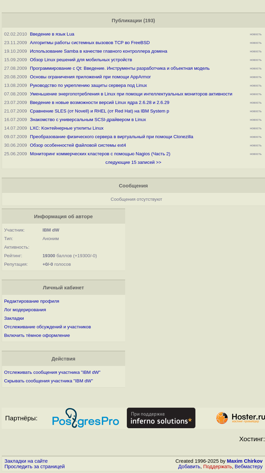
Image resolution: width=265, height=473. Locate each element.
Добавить (189, 466)
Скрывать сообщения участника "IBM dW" (48, 380)
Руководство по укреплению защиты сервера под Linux (88, 85)
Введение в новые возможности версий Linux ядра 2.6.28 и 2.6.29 (99, 102)
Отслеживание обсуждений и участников (47, 326)
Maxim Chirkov (245, 461)
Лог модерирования (25, 309)
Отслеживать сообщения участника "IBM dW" (52, 372)
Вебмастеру (249, 466)
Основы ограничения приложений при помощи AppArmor (90, 76)
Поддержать (217, 466)
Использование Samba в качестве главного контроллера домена (98, 51)
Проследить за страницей (34, 466)
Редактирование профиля (31, 301)
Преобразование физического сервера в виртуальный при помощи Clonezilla (111, 136)
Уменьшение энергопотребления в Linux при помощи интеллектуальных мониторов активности (131, 93)
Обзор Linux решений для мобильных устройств (81, 59)
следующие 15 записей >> (133, 162)
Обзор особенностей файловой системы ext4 (78, 145)
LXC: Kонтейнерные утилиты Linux (67, 128)
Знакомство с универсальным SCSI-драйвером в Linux (88, 119)
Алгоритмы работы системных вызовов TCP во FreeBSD (90, 42)
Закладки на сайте (26, 461)
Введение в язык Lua (52, 34)
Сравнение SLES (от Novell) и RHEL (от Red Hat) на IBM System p (99, 111)
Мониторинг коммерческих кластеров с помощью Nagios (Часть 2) (100, 153)
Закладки (14, 318)
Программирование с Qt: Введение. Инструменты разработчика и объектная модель (119, 68)
